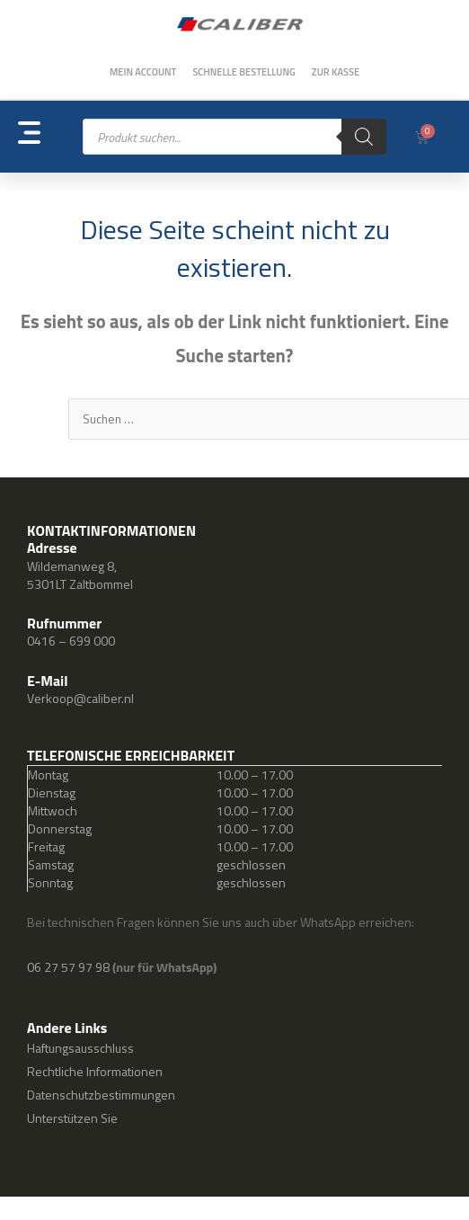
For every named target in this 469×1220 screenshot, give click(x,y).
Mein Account (143, 72)
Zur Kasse (335, 72)
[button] (50, 137)
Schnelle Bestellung (243, 72)
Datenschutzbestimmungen (101, 1094)
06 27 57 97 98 (69, 966)
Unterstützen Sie (72, 1118)
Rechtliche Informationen (95, 1071)
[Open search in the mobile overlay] (234, 137)
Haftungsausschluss (80, 1047)
